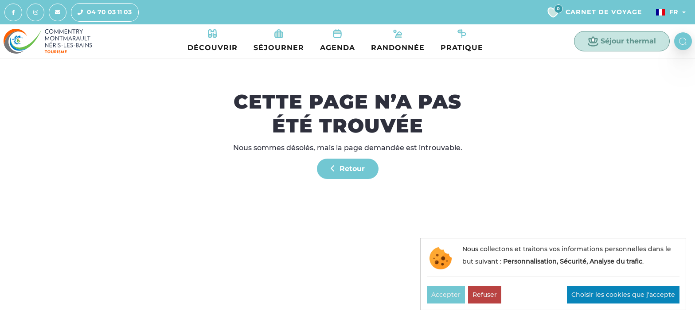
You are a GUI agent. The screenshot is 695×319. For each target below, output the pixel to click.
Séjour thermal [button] (622, 41)
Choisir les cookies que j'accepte (623, 295)
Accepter (446, 295)
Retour (348, 168)
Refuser (484, 295)
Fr (667, 12)
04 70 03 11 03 (101, 12)
